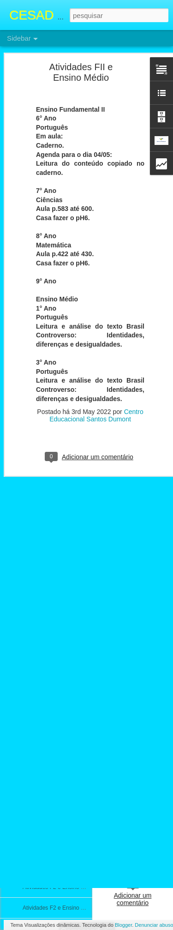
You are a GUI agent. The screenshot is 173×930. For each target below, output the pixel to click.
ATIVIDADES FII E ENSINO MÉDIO (67, 638)
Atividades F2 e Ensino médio (59, 908)
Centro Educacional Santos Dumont (96, 346)
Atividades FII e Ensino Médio (59, 534)
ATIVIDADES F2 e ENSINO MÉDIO (66, 866)
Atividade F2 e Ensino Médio (58, 762)
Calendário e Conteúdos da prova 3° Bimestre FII (83, 617)
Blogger (123, 925)
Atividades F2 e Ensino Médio (59, 555)
